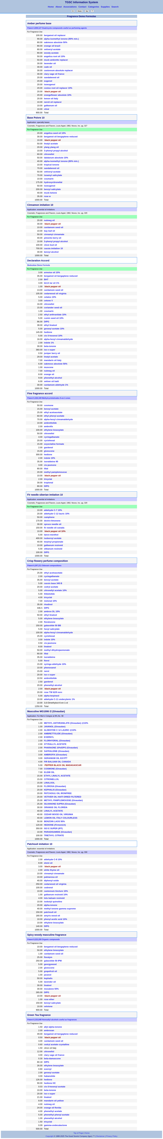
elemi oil (48, 863)
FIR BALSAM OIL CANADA (57, 761)
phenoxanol (50, 667)
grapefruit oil (50, 971)
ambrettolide (50, 423)
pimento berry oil (52, 238)
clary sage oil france (54, 74)
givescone (49, 451)
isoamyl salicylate (53, 175)
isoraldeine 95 (51, 461)
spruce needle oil (52, 524)
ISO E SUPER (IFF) (53, 828)
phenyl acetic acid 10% (55, 919)
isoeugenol (49, 84)
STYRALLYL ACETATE (55, 744)
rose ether (49, 999)
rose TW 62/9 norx (53, 692)
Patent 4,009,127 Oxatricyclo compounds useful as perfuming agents (57, 28)
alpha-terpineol (51, 696)
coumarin (49, 179)
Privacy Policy (111, 1136)
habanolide (49, 1076)
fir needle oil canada (54, 528)
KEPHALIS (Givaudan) (55, 790)
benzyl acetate (51, 409)
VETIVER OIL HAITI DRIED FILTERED (62, 797)
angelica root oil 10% (54, 56)
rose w (47, 196)
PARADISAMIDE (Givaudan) (58, 832)
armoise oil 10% (52, 272)
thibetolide (49, 594)
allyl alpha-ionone (53, 1027)
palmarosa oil (51, 877)
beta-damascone (52, 1058)
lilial (46, 468)
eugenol (48, 81)
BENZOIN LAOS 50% (54, 821)
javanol (47, 975)
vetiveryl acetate (52, 49)
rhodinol (48, 604)
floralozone (49, 622)
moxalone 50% (51, 989)
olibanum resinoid (53, 549)
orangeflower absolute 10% (58, 95)
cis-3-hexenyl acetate (54, 1086)
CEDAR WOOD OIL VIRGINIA (58, 814)
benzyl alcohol (51, 252)
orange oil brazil (52, 46)
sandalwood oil (51, 77)
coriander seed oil (53, 307)
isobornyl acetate (52, 538)
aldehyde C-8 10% (53, 859)
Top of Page (78, 1133)
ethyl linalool (50, 325)
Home (87, 1133)
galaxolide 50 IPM (53, 961)
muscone (48, 367)
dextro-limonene (52, 520)
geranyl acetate (51, 1072)
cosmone (48, 405)
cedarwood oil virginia (55, 293)
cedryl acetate (51, 587)
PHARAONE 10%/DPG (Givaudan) (61, 747)
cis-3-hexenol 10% (53, 335)
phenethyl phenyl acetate (56, 1115)
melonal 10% (50, 601)
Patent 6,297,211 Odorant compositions (44, 565)
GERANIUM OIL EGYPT (55, 758)
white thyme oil (51, 870)
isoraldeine (49, 657)
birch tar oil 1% (51, 283)
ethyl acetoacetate (53, 412)
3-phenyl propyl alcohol (56, 150)
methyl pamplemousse (55, 472)
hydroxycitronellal (53, 182)
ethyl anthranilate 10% (55, 314)
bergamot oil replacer (55, 35)
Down (80, 11)
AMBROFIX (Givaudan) (55, 754)
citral (46, 109)
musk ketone (50, 193)
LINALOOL (49, 783)
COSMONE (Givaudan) (55, 768)
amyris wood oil (52, 915)
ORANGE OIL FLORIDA (55, 807)
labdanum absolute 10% (56, 157)
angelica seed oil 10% (55, 133)
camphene (49, 517)
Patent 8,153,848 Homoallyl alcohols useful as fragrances (52, 1020)
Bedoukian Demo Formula (38, 265)
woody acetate (51, 53)
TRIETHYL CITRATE (54, 835)
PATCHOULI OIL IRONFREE (58, 793)
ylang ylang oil (51, 147)
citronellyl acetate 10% (55, 590)
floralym (48, 957)
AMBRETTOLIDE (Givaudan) (58, 733)
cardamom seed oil (53, 227)
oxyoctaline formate (54, 444)
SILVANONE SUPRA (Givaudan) (60, 804)
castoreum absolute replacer (58, 70)
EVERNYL (49, 737)
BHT (46, 279)
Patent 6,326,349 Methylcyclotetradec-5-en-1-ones (48, 398)
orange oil (49, 374)
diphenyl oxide (51, 880)
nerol (46, 671)
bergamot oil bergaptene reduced (61, 136)
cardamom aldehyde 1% (56, 385)
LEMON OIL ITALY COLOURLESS (60, 818)
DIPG (46, 321)
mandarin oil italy (52, 360)
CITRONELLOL (51, 779)
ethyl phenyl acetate (54, 416)
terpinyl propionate (53, 542)
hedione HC (50, 1083)
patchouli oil (50, 912)
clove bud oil (50, 245)
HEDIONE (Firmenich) (55, 825)
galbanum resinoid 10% (56, 894)
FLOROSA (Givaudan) (55, 786)
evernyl (47, 1069)
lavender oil (50, 63)
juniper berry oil (52, 353)
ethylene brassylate (54, 430)
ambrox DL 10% (52, 611)
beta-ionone (50, 346)
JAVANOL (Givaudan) (54, 726)
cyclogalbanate (51, 437)
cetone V (48, 300)
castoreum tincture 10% (56, 891)
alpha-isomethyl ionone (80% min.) (61, 161)
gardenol (48, 447)
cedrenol (48, 887)
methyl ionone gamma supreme (60, 908)
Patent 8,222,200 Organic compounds (43, 939)
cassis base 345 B (53, 583)
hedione (48, 332)
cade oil (48, 67)
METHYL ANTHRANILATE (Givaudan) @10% (66, 723)
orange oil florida (52, 1107)
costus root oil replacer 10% (58, 88)
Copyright (49, 1136)
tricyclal (48, 479)
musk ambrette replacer (56, 60)
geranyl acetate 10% (54, 328)
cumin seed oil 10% (54, 318)
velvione (48, 1006)
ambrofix (48, 426)
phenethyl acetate (53, 1111)
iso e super (49, 350)
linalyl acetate (51, 143)
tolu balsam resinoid (54, 898)
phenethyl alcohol (53, 378)
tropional (48, 482)
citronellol (49, 154)
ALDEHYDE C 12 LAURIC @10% (60, 730)
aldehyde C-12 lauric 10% (56, 513)
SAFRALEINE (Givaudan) (56, 751)
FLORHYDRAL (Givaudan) (57, 740)
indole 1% (49, 342)
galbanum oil (50, 105)
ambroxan (49, 1030)
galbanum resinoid (53, 545)
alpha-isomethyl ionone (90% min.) (61, 39)
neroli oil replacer (53, 102)
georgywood (50, 964)
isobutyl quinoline (53, 901)
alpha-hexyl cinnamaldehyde (58, 339)
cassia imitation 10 (53, 248)
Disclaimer (100, 1136)
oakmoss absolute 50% (55, 42)
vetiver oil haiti (51, 381)
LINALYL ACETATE (53, 811)
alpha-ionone (50, 905)
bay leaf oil (49, 231)
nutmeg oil (49, 220)
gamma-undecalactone (55, 1125)
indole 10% (49, 458)
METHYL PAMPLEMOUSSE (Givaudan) (63, 800)
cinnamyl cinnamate (54, 234)
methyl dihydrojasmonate (57, 650)
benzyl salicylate (52, 189)
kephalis (48, 978)
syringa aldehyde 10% (55, 664)
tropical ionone (51, 164)
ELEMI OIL (49, 772)
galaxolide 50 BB (52, 625)
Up (87, 11)
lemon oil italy (51, 98)
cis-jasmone (50, 465)
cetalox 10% (50, 297)
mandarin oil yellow (54, 1100)
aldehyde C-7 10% (53, 510)
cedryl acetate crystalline (56, 1044)
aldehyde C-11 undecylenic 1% (59, 699)
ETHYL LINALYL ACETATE (57, 776)
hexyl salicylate (52, 629)
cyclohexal (49, 440)
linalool (47, 646)
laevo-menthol (51, 535)
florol (46, 660)
